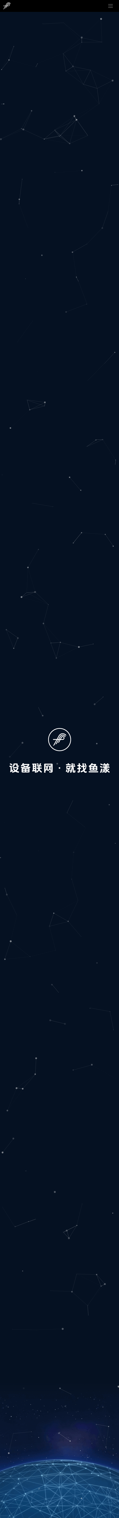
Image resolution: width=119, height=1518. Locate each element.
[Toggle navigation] (110, 6)
